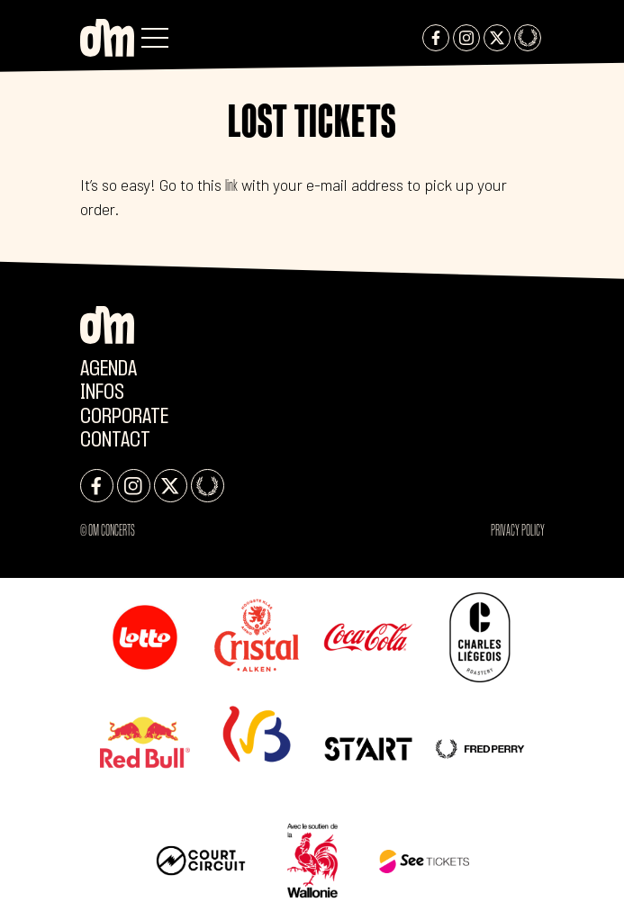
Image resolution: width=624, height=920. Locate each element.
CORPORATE (124, 417)
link (231, 185)
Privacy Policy (518, 530)
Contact (115, 440)
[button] (154, 37)
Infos (102, 393)
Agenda (108, 369)
